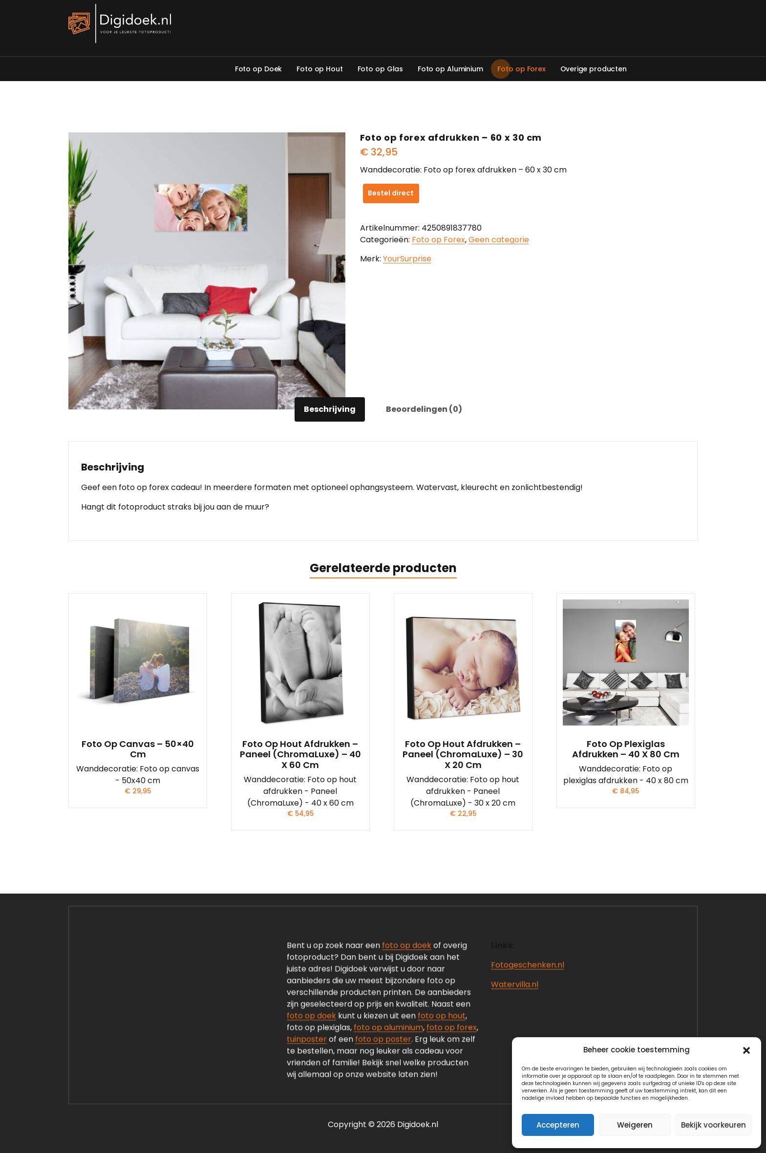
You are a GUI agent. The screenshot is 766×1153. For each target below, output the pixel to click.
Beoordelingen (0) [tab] (424, 409)
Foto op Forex (438, 239)
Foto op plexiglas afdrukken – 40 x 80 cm (626, 749)
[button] (746, 1050)
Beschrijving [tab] (330, 409)
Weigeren (635, 1125)
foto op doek (406, 1097)
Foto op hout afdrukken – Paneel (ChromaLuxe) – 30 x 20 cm (463, 754)
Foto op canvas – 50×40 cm (138, 749)
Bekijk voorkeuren (713, 1125)
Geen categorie (498, 239)
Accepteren (557, 1125)
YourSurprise (407, 258)
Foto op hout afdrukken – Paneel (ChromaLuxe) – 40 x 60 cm (300, 754)
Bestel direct (391, 193)
